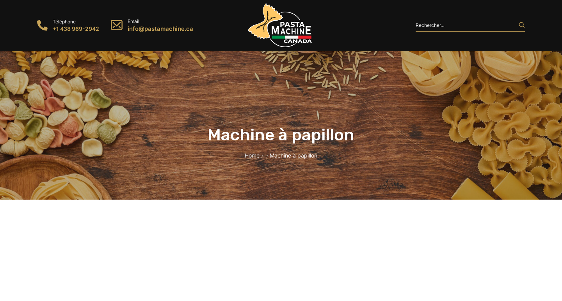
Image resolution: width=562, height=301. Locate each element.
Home (252, 155)
